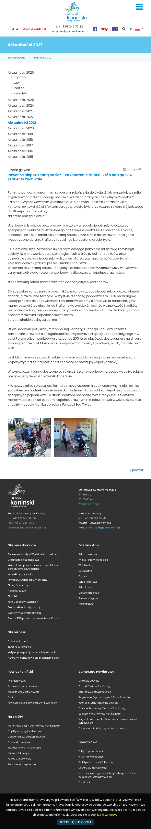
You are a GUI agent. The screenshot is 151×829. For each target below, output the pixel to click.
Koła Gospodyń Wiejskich (23, 601)
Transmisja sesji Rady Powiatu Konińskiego (34, 725)
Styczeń (20, 77)
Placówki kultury (17, 590)
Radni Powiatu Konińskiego (94, 691)
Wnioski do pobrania (20, 574)
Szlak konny (85, 587)
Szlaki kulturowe (87, 581)
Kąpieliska (84, 576)
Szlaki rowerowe (87, 554)
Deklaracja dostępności (92, 767)
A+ (18, 29)
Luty (17, 82)
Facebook (84, 782)
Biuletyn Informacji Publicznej (95, 762)
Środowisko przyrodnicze (22, 686)
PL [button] (135, 29)
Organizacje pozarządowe (23, 559)
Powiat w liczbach (18, 641)
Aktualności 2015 (20, 156)
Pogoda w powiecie (19, 758)
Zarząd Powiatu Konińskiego (95, 686)
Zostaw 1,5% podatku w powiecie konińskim (33, 618)
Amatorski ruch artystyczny (24, 607)
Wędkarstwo (85, 603)
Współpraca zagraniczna (23, 691)
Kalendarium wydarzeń (22, 764)
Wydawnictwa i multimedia (24, 747)
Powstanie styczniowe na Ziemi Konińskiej (32, 702)
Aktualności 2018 (20, 139)
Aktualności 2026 (21, 72)
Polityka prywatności (90, 751)
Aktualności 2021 (42, 57)
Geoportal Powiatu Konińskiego (26, 736)
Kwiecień (20, 93)
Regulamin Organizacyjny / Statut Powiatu (104, 697)
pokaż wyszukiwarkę (124, 29)
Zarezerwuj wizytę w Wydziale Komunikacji (33, 554)
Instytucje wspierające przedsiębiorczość (32, 652)
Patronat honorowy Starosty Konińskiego (102, 708)
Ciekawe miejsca (88, 592)
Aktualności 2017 (20, 145)
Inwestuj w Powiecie (19, 646)
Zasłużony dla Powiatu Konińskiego (99, 713)
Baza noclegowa (88, 598)
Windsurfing (85, 565)
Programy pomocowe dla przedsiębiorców (33, 657)
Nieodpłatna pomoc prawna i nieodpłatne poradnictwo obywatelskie (33, 567)
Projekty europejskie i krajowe (24, 731)
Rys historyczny (17, 680)
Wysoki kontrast (34, 29)
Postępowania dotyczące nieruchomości (103, 728)
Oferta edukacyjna (19, 753)
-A (12, 29)
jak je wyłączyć (107, 815)
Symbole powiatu (88, 680)
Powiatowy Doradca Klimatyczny (27, 579)
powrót (137, 470)
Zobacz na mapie (89, 504)
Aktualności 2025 (21, 100)
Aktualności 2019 (20, 134)
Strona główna (17, 57)
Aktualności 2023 (21, 111)
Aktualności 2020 (21, 128)
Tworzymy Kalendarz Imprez (24, 612)
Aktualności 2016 (20, 151)
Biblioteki (13, 596)
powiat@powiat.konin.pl (72, 31)
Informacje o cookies (91, 756)
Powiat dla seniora (19, 742)
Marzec (19, 88)
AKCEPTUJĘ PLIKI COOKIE (75, 822)
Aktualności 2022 (21, 117)
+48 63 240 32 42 (71, 26)
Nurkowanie (85, 570)
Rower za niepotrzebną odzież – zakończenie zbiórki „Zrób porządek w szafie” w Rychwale (70, 177)
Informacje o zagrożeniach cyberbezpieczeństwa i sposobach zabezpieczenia (108, 774)
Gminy (12, 697)
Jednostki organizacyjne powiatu (98, 702)
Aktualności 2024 (21, 105)
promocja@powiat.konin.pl (104, 527)
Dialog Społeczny (18, 585)
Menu (139, 7)
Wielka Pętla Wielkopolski (93, 559)
